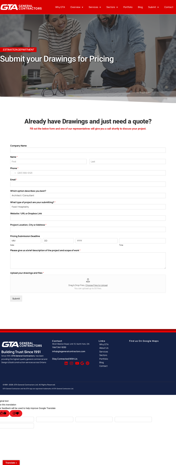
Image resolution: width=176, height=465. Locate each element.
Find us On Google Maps (144, 340)
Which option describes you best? (28, 191)
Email (13, 179)
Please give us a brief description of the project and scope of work (45, 250)
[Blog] (111, 362)
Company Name (18, 145)
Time (121, 245)
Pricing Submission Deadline (25, 236)
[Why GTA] (111, 344)
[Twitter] (60, 362)
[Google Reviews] (81, 362)
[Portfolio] (111, 359)
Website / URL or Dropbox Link (26, 213)
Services (95, 7)
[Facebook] (55, 362)
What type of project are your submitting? (33, 202)
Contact (168, 7)
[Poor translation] (16, 413)
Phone (14, 168)
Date (12, 245)
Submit (153, 7)
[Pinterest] (87, 362)
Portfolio (127, 7)
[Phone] (88, 172)
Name (14, 157)
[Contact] (111, 366)
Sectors (112, 7)
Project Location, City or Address (28, 224)
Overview (76, 7)
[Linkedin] (65, 362)
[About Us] (111, 348)
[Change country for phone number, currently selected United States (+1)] (13, 172)
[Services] (111, 351)
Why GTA (60, 7)
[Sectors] (111, 355)
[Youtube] (76, 362)
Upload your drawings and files (27, 273)
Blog (140, 7)
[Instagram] (71, 362)
